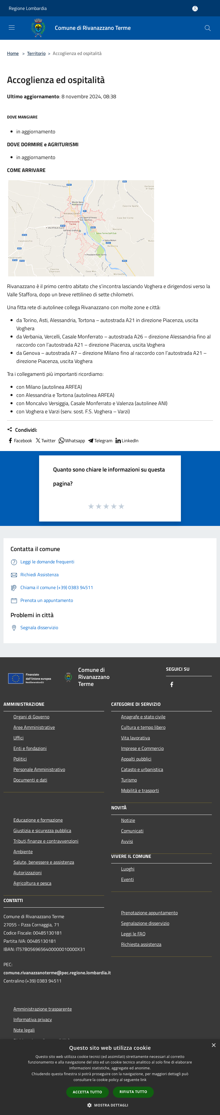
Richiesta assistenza (141, 944)
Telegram (99, 440)
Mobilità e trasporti (140, 790)
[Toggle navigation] (11, 27)
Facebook (19, 440)
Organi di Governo (31, 716)
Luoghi (128, 868)
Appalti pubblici (136, 758)
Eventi (127, 879)
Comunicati (132, 830)
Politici (20, 758)
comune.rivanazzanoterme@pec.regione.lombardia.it (57, 972)
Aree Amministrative (34, 727)
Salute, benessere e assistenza (43, 861)
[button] (110, 1105)
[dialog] (110, 1077)
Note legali (24, 1029)
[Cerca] (207, 28)
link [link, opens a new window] (143, 1079)
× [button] (213, 1045)
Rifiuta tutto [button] (133, 1091)
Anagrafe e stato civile (143, 716)
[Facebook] (172, 685)
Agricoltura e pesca (32, 883)
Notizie (128, 820)
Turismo (129, 779)
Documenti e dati (30, 779)
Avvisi (127, 841)
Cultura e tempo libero (143, 727)
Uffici (18, 737)
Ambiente (23, 851)
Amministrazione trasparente (42, 1008)
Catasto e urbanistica (142, 769)
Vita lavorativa (135, 737)
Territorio (36, 53)
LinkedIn (127, 440)
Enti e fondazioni (30, 748)
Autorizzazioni (27, 872)
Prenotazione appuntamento (149, 912)
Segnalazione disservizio (145, 923)
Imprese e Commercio (142, 748)
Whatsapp (71, 440)
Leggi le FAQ (133, 933)
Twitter (45, 440)
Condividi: (22, 430)
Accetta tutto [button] (87, 1092)
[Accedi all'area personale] (195, 9)
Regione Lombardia (28, 8)
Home (13, 53)
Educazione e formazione (38, 819)
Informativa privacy (32, 1019)
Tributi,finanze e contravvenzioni (45, 840)
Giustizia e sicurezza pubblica (42, 830)
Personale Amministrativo (39, 769)
